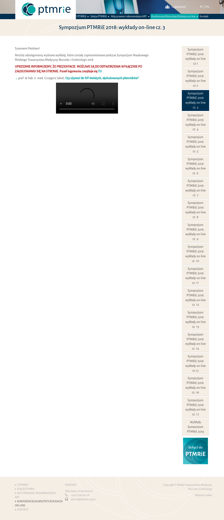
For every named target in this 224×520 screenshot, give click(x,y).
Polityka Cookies (203, 495)
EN (207, 6)
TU (100, 71)
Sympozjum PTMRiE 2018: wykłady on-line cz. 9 (195, 232)
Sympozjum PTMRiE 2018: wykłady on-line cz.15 (195, 363)
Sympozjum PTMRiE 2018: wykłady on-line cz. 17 (195, 407)
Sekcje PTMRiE (100, 16)
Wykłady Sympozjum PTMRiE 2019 (195, 426)
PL (201, 6)
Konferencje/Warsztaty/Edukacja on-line (174, 16)
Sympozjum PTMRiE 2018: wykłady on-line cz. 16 (195, 385)
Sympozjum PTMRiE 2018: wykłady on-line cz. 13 (195, 319)
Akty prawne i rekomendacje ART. (130, 16)
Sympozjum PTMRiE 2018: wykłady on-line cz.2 (195, 78)
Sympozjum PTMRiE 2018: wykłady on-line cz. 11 (195, 276)
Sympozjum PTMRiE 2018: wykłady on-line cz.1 (195, 56)
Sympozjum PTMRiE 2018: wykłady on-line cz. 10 (195, 254)
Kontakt (204, 16)
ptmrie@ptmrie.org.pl (83, 499)
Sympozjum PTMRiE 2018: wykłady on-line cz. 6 (195, 166)
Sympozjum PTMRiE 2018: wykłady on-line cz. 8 (195, 210)
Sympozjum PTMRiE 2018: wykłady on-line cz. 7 (195, 188)
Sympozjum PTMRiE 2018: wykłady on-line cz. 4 (195, 122)
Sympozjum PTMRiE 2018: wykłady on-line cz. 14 (195, 341)
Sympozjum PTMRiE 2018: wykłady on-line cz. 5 (195, 144)
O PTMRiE (82, 16)
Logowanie (175, 6)
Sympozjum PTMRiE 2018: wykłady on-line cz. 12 (195, 297)
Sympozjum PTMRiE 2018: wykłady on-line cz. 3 (195, 100)
